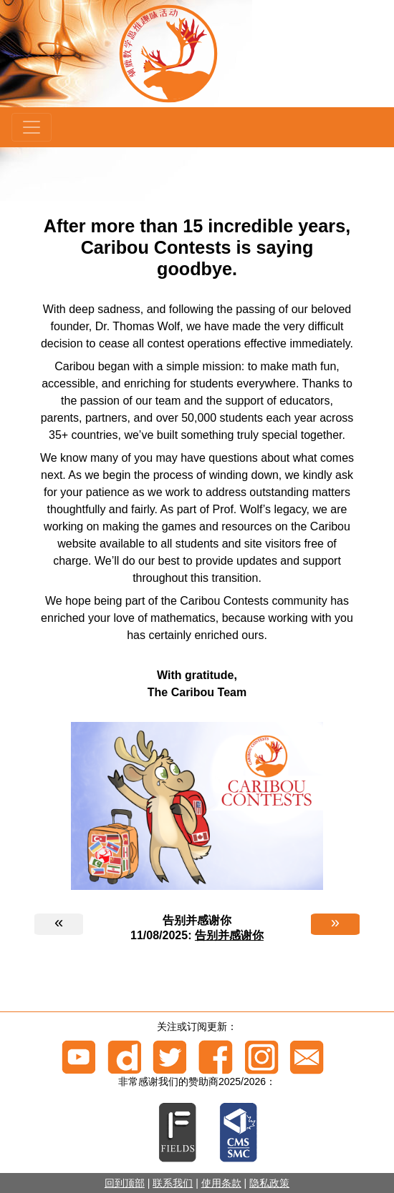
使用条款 (221, 1183)
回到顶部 (125, 1183)
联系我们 (173, 1183)
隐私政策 (269, 1183)
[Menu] (31, 127)
